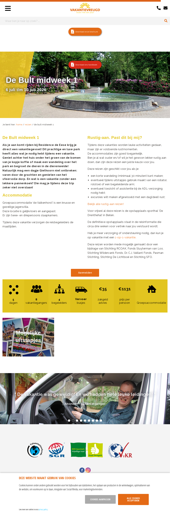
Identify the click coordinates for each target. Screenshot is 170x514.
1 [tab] (85, 115)
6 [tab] (89, 420)
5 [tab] (85, 420)
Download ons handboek (86, 65)
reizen (28, 124)
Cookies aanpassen (100, 499)
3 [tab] (77, 420)
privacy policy (43, 509)
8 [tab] (97, 420)
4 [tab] (81, 420)
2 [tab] (73, 420)
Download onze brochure (86, 32)
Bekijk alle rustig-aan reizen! (105, 204)
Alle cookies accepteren (133, 499)
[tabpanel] (85, 398)
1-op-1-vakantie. (125, 237)
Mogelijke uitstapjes (28, 336)
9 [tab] (101, 420)
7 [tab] (93, 420)
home (19, 124)
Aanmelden (85, 272)
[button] (85, 32)
